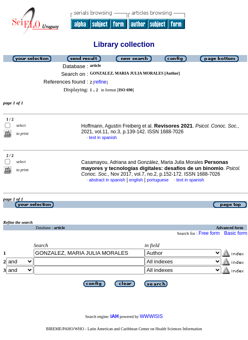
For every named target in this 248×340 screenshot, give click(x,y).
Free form (209, 233)
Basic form (235, 233)
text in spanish (103, 137)
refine (100, 82)
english (136, 179)
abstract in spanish (107, 179)
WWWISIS (151, 316)
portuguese (157, 179)
